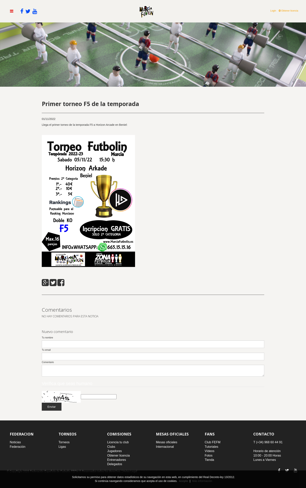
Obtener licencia (288, 10)
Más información (202, 481)
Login (273, 10)
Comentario (48, 362)
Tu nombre (47, 337)
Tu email (46, 350)
